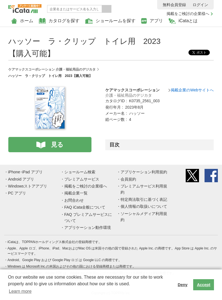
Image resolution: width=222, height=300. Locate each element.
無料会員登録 (174, 4)
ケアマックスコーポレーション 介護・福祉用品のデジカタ (52, 69)
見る (57, 144)
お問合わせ (74, 200)
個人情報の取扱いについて (144, 206)
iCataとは (183, 21)
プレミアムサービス (81, 179)
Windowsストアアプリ (27, 186)
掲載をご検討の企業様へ (188, 13)
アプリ (152, 21)
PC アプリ (17, 193)
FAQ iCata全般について (85, 207)
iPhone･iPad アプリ (25, 172)
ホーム (22, 21)
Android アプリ (21, 179)
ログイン (200, 4)
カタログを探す (59, 21)
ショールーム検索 (79, 172)
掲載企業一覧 (76, 193)
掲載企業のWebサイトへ (192, 90)
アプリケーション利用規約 (144, 172)
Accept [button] (203, 284)
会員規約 (128, 179)
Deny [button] (182, 284)
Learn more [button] (20, 291)
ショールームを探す (110, 21)
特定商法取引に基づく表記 (144, 199)
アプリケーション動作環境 (87, 227)
